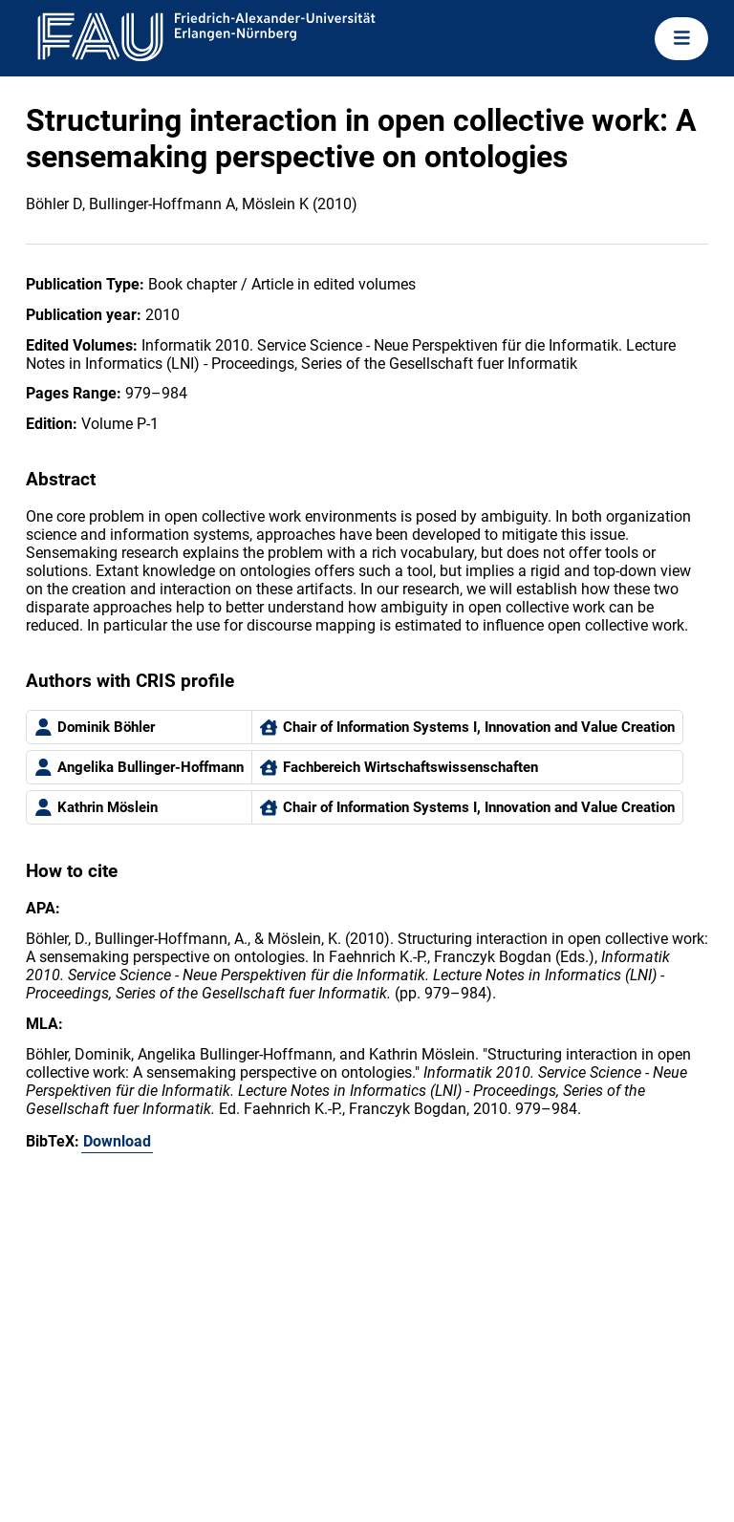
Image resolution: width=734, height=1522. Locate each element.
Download (117, 1141)
